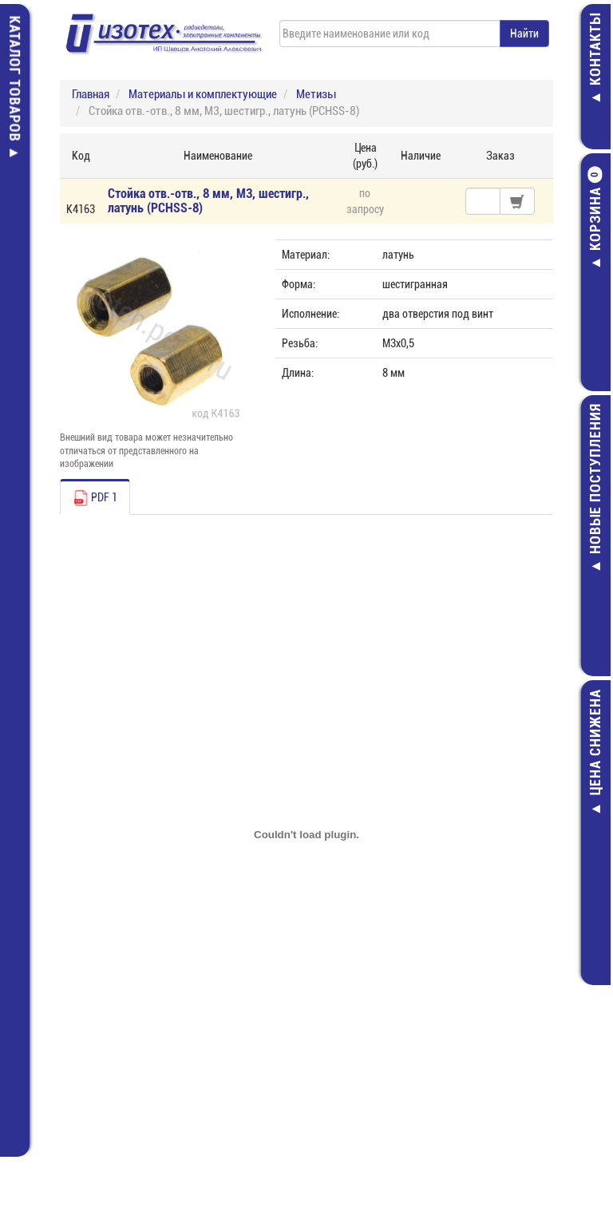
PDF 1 (95, 498)
